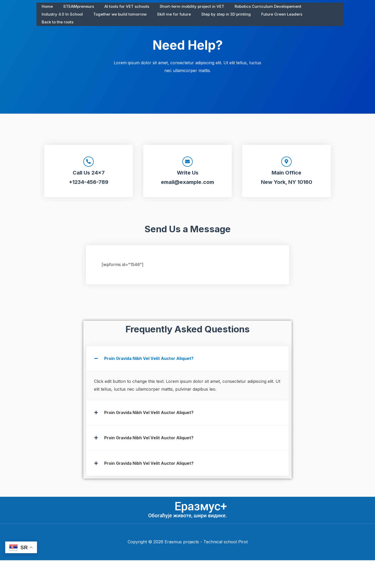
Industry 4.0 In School (318, 6)
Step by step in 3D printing (168, 14)
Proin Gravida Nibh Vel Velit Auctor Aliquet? (149, 359)
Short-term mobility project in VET (183, 6)
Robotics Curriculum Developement (256, 6)
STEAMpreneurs (74, 6)
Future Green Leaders (221, 14)
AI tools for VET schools (120, 6)
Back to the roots (265, 14)
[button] (187, 359)
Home (46, 6)
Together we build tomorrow (67, 14)
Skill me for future (118, 14)
